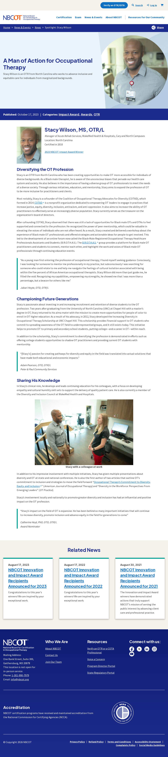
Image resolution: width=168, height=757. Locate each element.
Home (6, 27)
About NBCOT (53, 648)
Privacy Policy (77, 741)
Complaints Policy (125, 745)
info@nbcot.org (20, 679)
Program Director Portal (101, 666)
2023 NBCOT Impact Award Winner (64, 151)
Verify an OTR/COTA (114, 5)
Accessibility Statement (148, 741)
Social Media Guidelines (152, 745)
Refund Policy (96, 741)
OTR (97, 114)
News (38, 27)
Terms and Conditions (119, 741)
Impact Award (69, 114)
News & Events (22, 27)
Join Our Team (53, 661)
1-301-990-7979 (20, 675)
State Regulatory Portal (101, 672)
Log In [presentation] (152, 5)
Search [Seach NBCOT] (137, 5)
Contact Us (51, 655)
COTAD (38, 202)
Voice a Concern (96, 659)
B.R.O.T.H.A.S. (89, 242)
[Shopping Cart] (163, 5)
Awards (86, 114)
